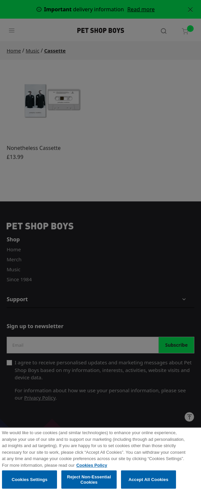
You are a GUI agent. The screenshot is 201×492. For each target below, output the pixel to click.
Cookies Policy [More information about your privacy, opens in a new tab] (91, 468)
